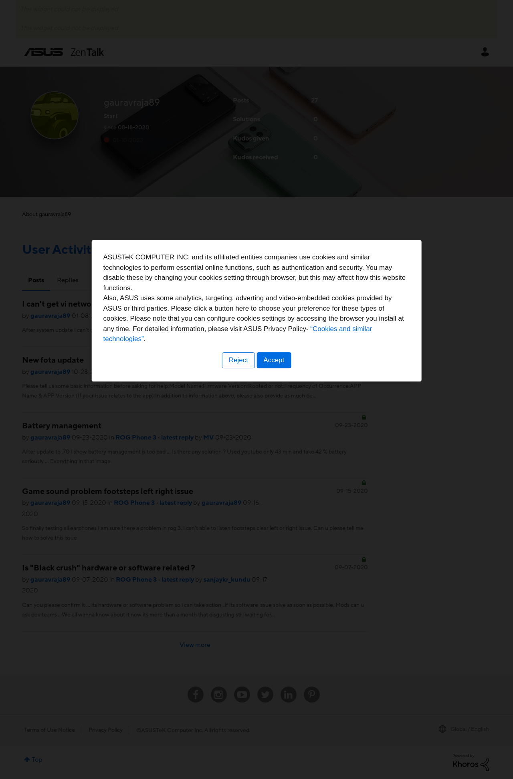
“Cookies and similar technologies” (281, 418)
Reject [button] (237, 439)
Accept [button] (274, 439)
